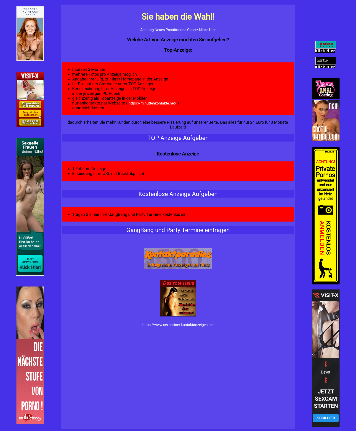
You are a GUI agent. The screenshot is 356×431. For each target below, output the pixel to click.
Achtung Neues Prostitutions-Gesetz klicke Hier (177, 30)
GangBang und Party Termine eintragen (178, 230)
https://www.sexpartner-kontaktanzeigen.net (178, 325)
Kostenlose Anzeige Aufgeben (178, 193)
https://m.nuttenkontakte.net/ (153, 103)
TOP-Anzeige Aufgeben (178, 137)
